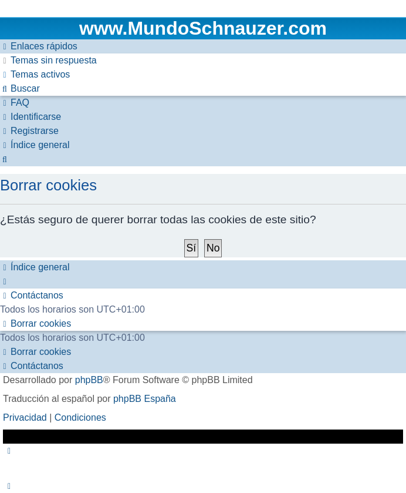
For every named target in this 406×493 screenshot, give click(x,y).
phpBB (89, 380)
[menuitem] (48, 60)
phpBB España (144, 399)
